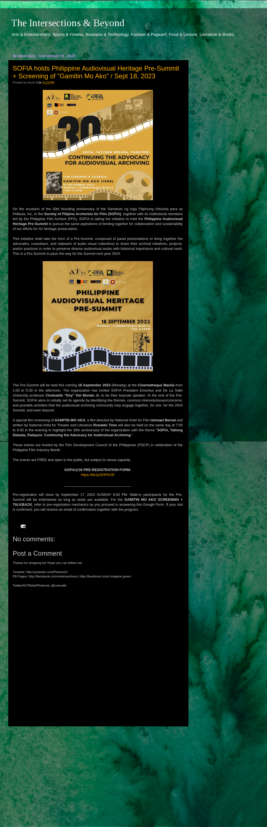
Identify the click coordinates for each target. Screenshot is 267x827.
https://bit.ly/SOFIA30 (98, 475)
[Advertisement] (98, 771)
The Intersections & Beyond (68, 22)
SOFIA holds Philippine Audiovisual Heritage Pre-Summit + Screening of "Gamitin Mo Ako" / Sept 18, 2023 (96, 72)
